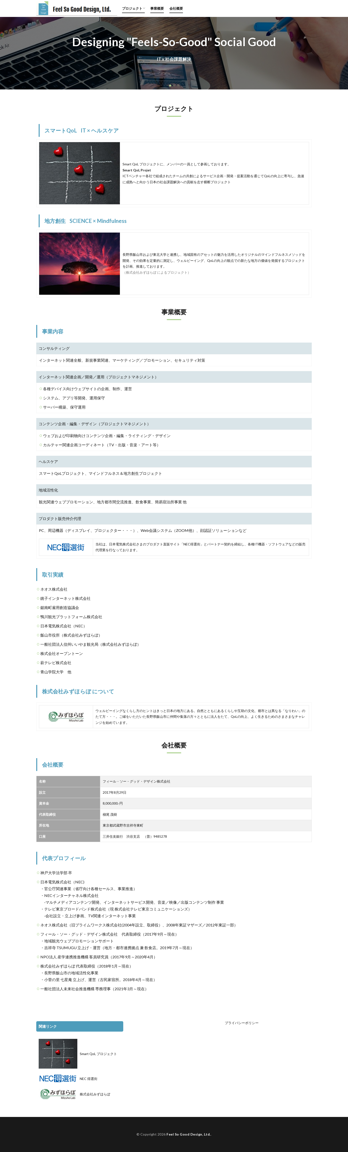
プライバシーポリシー (242, 1023)
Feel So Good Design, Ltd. (189, 1134)
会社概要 (176, 8)
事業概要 (157, 8)
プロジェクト (132, 8)
